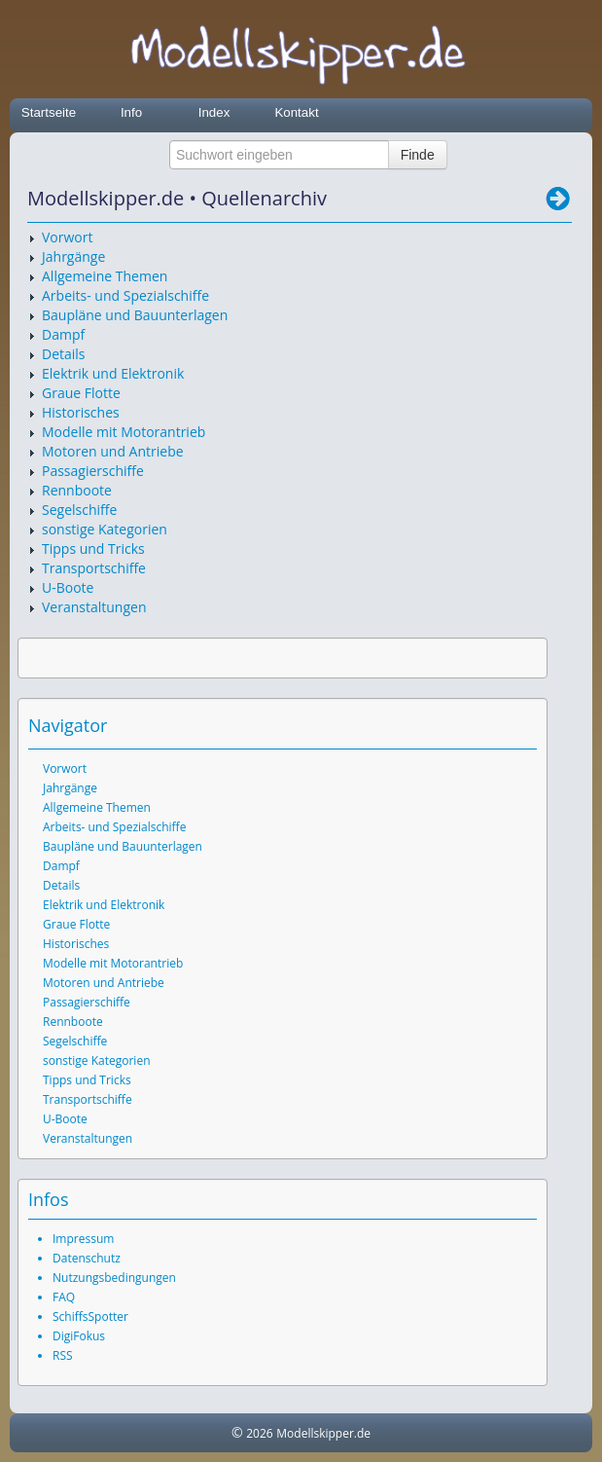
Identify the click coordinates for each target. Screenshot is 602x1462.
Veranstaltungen (94, 607)
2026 (259, 1433)
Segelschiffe (79, 509)
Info (131, 112)
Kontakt (296, 112)
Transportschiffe (94, 568)
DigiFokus (79, 1336)
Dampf (63, 334)
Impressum (83, 1238)
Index (214, 112)
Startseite (48, 112)
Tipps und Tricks (93, 548)
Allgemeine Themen (104, 276)
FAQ (64, 1297)
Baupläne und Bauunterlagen (135, 315)
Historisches (81, 412)
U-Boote (67, 587)
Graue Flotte (81, 393)
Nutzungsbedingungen (114, 1277)
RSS (63, 1355)
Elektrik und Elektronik (113, 373)
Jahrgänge (73, 256)
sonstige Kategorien (104, 529)
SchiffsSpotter (90, 1316)
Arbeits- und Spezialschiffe (125, 295)
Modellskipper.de (323, 1433)
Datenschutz (87, 1258)
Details (64, 354)
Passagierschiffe (93, 470)
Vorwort (67, 237)
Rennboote (77, 490)
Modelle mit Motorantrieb (123, 431)
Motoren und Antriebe (113, 451)
